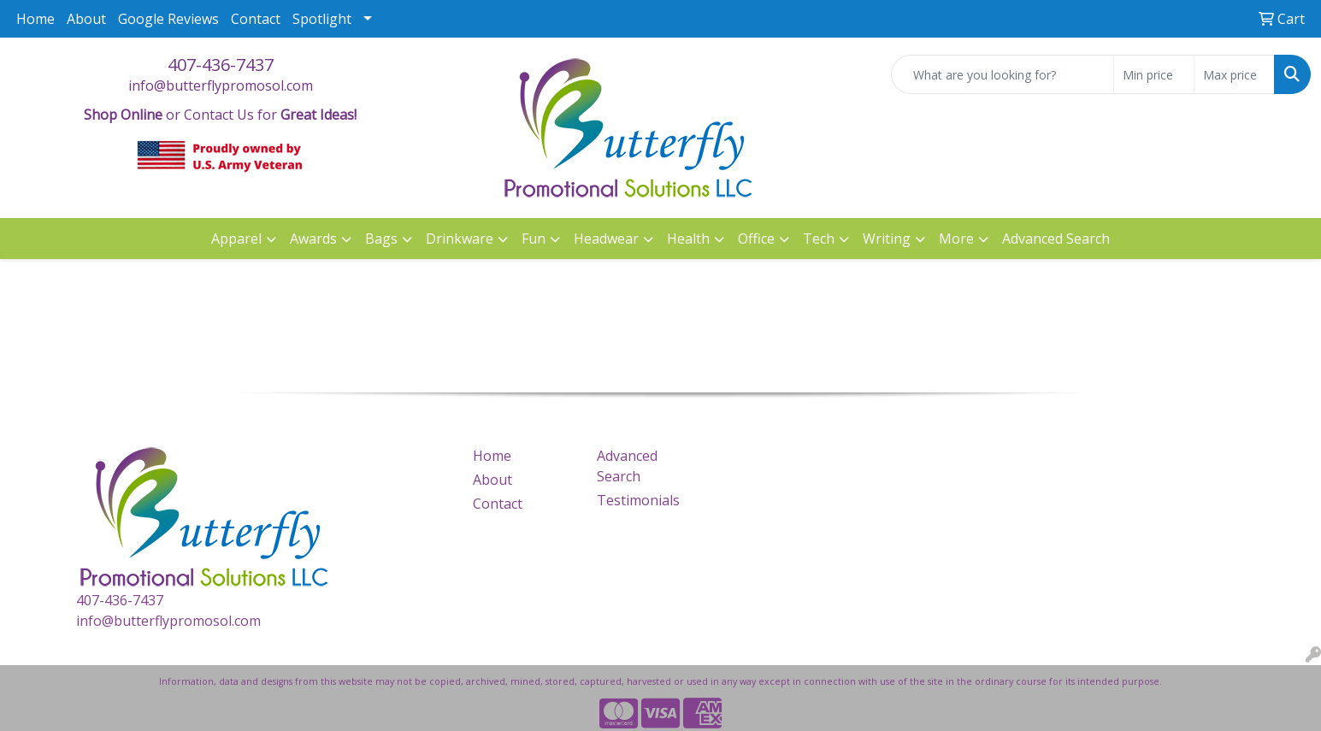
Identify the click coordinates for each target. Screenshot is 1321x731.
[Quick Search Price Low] (1153, 74)
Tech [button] (818, 238)
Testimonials (638, 500)
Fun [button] (534, 238)
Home (35, 18)
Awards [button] (313, 238)
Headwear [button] (606, 238)
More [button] (956, 238)
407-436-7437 (221, 64)
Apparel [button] (236, 238)
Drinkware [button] (459, 238)
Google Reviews (168, 18)
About (86, 18)
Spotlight (321, 18)
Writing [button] (887, 238)
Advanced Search (1056, 238)
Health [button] (688, 238)
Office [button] (756, 238)
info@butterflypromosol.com (220, 85)
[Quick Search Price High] (1234, 74)
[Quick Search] (1002, 74)
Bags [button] (381, 238)
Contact (255, 18)
